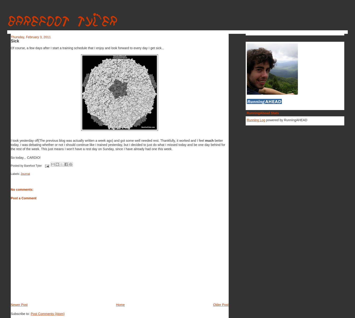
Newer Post (19, 305)
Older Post (220, 305)
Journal (25, 174)
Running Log (256, 120)
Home (120, 305)
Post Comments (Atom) (48, 314)
